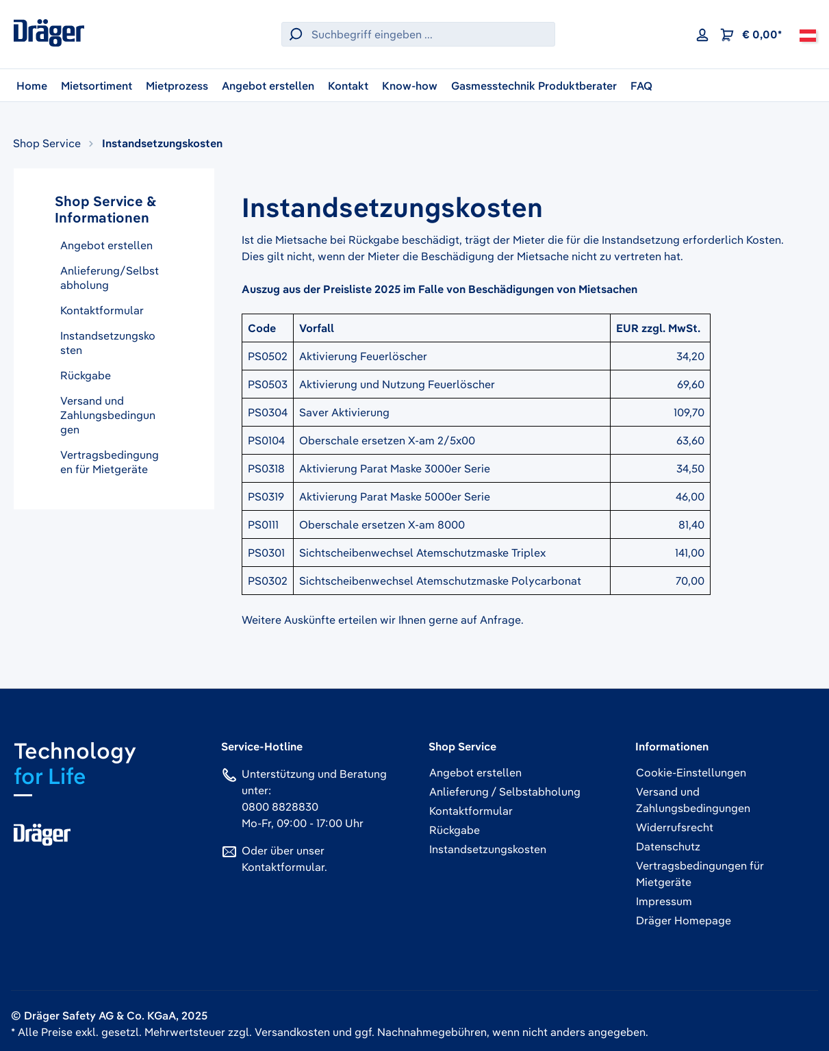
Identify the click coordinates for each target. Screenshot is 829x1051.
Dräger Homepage (683, 920)
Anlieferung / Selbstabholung (505, 791)
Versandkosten (292, 1032)
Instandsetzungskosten (107, 343)
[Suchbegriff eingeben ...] (429, 34)
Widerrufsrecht (674, 827)
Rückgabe (85, 375)
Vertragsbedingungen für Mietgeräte (109, 462)
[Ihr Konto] (702, 34)
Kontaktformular (102, 310)
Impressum (664, 901)
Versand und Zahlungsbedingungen (107, 415)
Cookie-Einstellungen (691, 772)
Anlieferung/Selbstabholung (109, 278)
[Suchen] (293, 34)
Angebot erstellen (106, 245)
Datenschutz (668, 846)
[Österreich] (808, 34)
